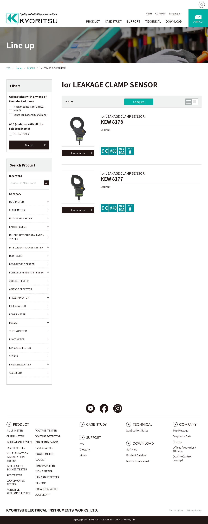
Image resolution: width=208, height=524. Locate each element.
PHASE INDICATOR (19, 297)
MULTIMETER (16, 201)
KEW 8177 (112, 179)
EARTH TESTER (17, 226)
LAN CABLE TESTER (20, 347)
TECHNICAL (153, 21)
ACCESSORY (15, 372)
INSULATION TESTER (20, 218)
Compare (138, 102)
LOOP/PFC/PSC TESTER (22, 264)
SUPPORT (133, 21)
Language (174, 13)
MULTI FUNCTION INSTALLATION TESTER (26, 237)
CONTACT (198, 21)
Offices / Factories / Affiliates (184, 449)
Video (83, 455)
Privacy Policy (194, 510)
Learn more (78, 153)
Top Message (180, 430)
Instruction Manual (137, 461)
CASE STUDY (113, 21)
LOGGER (13, 322)
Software (131, 449)
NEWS (149, 13)
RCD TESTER (16, 255)
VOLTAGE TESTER (19, 281)
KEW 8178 (112, 122)
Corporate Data (182, 436)
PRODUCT (93, 21)
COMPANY (160, 13)
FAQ (82, 443)
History (177, 442)
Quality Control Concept (182, 458)
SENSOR (31, 68)
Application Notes (137, 430)
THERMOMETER (18, 331)
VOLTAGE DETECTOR (20, 289)
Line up (19, 68)
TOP (8, 68)
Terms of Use (176, 510)
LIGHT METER (16, 339)
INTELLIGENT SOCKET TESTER (26, 247)
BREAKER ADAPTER (20, 364)
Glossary (85, 449)
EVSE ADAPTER (17, 306)
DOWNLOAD (174, 21)
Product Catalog (136, 455)
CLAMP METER (17, 210)
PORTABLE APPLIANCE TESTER (26, 272)
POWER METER (17, 314)
